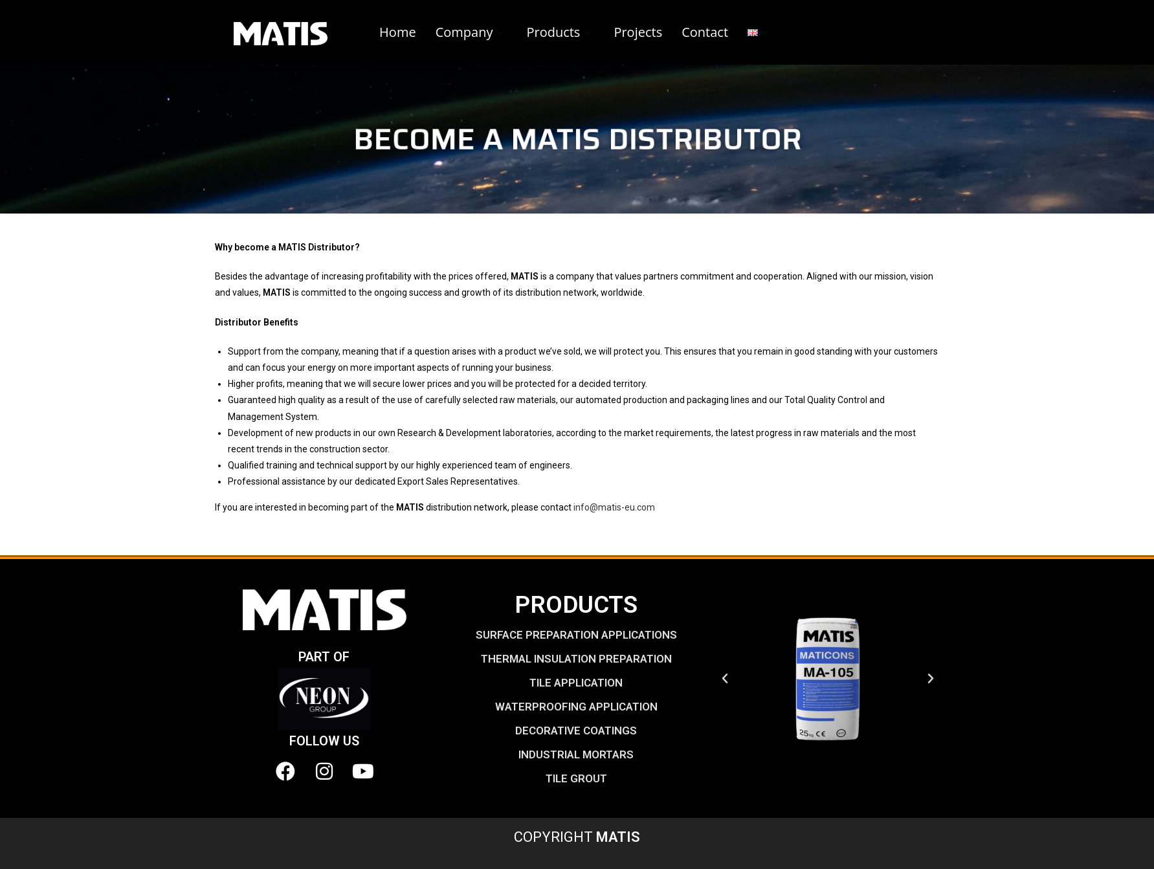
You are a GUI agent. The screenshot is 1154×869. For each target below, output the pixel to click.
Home (397, 32)
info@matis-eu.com (614, 507)
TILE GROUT (576, 778)
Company (471, 32)
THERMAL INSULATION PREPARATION (576, 658)
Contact (705, 32)
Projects (638, 32)
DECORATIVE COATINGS (576, 730)
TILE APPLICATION (576, 682)
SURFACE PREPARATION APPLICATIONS (576, 634)
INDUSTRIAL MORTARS (576, 754)
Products (560, 32)
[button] (724, 678)
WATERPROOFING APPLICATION (576, 706)
